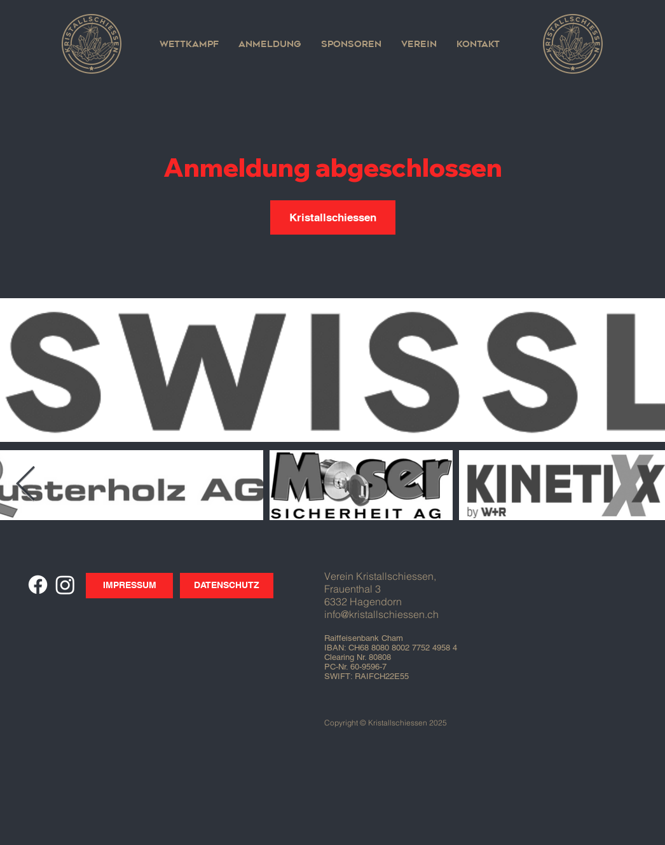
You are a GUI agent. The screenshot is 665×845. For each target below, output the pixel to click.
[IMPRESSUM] (129, 585)
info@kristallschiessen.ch (381, 614)
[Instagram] (65, 584)
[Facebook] (37, 584)
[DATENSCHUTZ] (226, 585)
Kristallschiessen (332, 217)
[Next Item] (26, 485)
